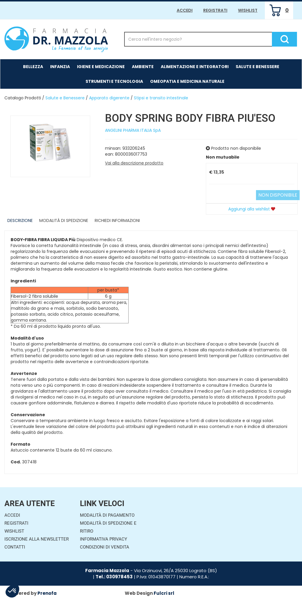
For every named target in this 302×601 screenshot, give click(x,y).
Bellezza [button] (33, 67)
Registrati (215, 10)
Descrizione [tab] (20, 220)
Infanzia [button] (60, 67)
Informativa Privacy (103, 539)
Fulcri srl (164, 593)
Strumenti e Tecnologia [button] (114, 81)
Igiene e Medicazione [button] (101, 67)
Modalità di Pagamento (107, 515)
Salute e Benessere (65, 98)
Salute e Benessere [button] (257, 67)
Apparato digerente (109, 98)
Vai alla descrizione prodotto (134, 163)
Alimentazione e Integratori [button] (195, 67)
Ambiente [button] (143, 67)
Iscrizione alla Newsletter (36, 539)
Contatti (14, 547)
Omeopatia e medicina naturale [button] (187, 81)
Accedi (185, 10)
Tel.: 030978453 (114, 577)
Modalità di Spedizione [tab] (63, 220)
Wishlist (247, 10)
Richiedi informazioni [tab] (117, 220)
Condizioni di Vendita (104, 547)
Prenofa (47, 593)
